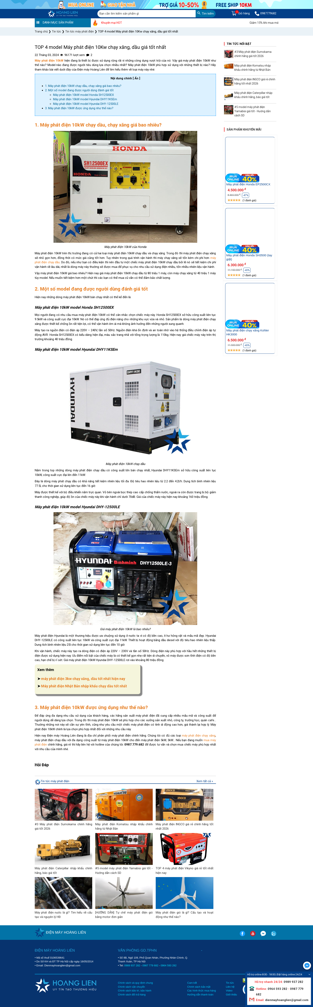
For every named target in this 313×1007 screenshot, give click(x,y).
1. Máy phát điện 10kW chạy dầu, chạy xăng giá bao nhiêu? (83, 86)
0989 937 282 (132, 965)
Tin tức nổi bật (239, 44)
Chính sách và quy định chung (135, 982)
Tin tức (230, 982)
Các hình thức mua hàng (201, 990)
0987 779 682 (150, 965)
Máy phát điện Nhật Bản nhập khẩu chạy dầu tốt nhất (84, 686)
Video (229, 990)
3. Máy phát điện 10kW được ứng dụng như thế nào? (79, 108)
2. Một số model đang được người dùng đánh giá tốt (79, 90)
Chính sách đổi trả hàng (132, 994)
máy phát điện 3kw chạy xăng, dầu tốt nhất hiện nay (83, 679)
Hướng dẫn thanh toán (200, 994)
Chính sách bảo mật (198, 986)
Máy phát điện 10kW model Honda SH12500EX (83, 95)
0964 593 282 (169, 965)
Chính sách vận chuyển (131, 986)
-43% (247, 270)
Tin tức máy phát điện (55, 781)
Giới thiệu (231, 994)
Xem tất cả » (204, 781)
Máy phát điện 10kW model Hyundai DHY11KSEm (85, 99)
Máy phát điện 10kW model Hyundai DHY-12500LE (85, 104)
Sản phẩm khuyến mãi (244, 129)
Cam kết (192, 982)
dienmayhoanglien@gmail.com (286, 1000)
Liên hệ (230, 986)
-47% (245, 195)
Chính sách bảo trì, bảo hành (134, 990)
